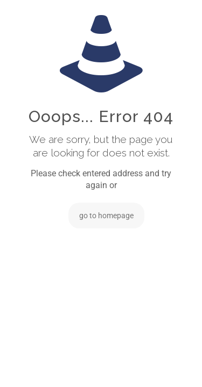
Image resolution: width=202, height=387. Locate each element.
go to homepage (106, 215)
